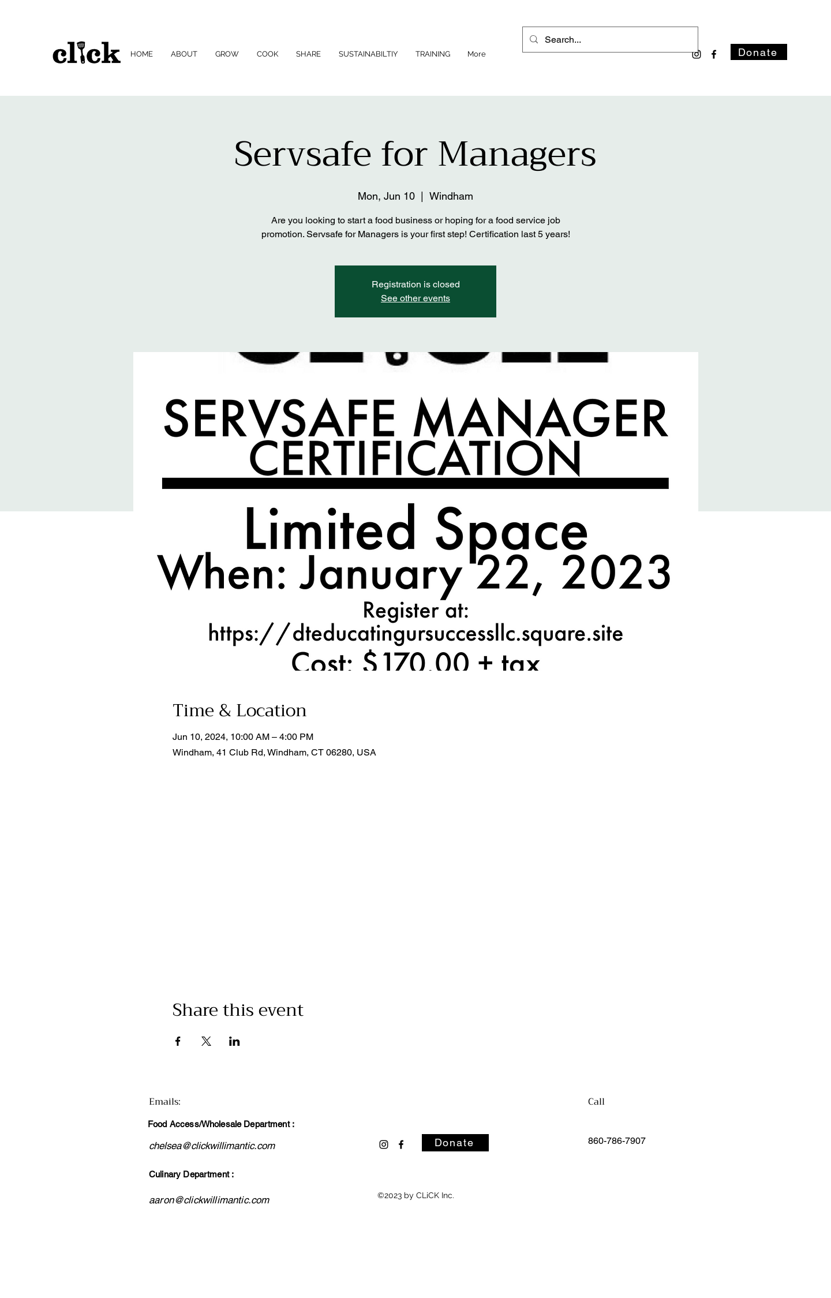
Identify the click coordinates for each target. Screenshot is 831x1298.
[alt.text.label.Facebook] (714, 54)
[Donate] (759, 52)
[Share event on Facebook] (178, 1041)
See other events (415, 298)
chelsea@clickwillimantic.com (212, 1145)
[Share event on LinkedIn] (234, 1041)
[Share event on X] (206, 1041)
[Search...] (609, 40)
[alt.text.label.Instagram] (696, 54)
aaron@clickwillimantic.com (209, 1200)
